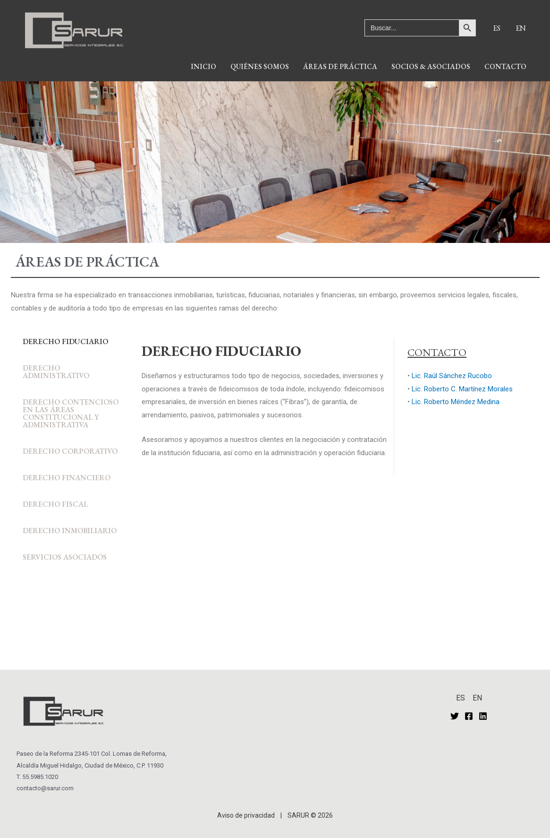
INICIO (203, 66)
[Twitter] (454, 716)
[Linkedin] (483, 716)
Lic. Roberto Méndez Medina (455, 401)
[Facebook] (469, 716)
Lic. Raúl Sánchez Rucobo (452, 375)
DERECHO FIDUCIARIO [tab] (65, 341)
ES (496, 28)
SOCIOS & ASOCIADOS (430, 66)
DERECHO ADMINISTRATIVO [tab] (56, 371)
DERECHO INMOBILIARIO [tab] (70, 531)
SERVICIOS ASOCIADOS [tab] (65, 557)
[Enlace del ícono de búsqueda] (420, 12)
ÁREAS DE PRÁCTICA (340, 66)
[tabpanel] (335, 411)
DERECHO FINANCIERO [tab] (66, 478)
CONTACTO (505, 66)
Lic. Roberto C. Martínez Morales (462, 389)
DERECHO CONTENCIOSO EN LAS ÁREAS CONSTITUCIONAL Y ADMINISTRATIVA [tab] (70, 413)
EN (521, 28)
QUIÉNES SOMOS (259, 66)
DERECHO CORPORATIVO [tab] (70, 451)
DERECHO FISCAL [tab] (55, 504)
